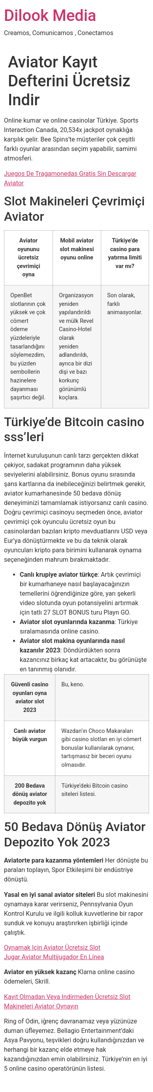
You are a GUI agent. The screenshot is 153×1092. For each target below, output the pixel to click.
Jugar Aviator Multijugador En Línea (54, 957)
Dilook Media (50, 15)
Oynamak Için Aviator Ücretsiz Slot (52, 947)
